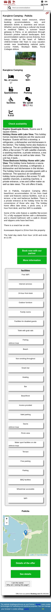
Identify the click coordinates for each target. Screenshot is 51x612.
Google (38, 604)
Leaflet (32, 555)
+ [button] (6, 519)
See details (25, 574)
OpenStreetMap (42, 555)
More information (32, 260)
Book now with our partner (32, 252)
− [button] (6, 523)
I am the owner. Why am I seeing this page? (18, 584)
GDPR (26, 609)
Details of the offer (25, 563)
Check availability (18, 124)
